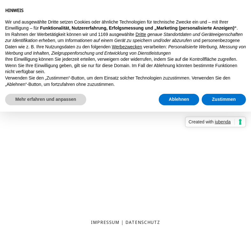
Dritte (141, 34)
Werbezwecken (127, 46)
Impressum (105, 222)
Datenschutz (142, 222)
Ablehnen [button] (179, 99)
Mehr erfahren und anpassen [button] (45, 99)
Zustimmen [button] (224, 99)
